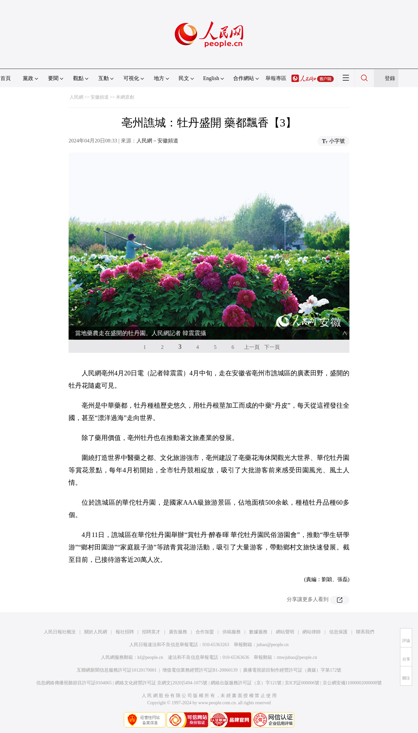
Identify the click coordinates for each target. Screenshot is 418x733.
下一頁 (272, 347)
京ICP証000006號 (302, 682)
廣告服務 (178, 631)
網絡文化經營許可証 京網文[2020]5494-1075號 (161, 682)
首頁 (5, 78)
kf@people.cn (150, 657)
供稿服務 (231, 631)
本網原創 (125, 97)
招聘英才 (151, 631)
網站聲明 (285, 631)
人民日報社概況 (60, 631)
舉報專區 (275, 78)
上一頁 (252, 347)
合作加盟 (205, 631)
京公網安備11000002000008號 (352, 682)
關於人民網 (95, 631)
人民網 (76, 97)
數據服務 (258, 631)
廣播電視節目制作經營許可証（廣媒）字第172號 (292, 670)
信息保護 (338, 631)
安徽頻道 (99, 97)
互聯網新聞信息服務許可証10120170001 (117, 670)
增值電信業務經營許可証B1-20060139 (200, 670)
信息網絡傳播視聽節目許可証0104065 (74, 682)
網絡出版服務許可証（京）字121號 (246, 682)
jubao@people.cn (273, 644)
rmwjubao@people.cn (297, 657)
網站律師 (311, 631)
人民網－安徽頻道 (157, 140)
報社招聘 (125, 631)
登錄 (390, 78)
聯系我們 (365, 631)
